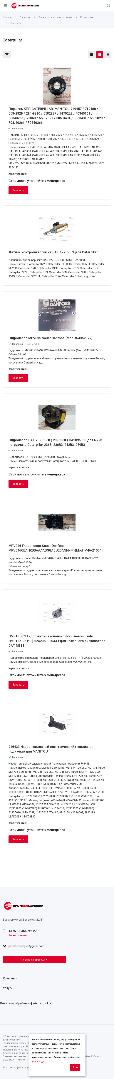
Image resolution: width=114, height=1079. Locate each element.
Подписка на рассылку (34, 959)
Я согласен (76, 1067)
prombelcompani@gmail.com (26, 946)
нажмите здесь (38, 1062)
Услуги (7, 988)
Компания (10, 978)
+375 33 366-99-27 (23, 931)
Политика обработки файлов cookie (25, 1003)
